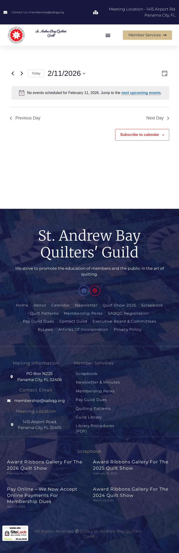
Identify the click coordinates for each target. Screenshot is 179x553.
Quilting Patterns (93, 408)
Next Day (157, 118)
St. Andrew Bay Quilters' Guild (50, 33)
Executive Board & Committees (124, 321)
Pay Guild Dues (38, 321)
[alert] (90, 93)
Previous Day (25, 118)
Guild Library (89, 417)
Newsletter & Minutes (98, 382)
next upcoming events (141, 93)
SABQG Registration (128, 313)
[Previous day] (12, 73)
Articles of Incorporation (83, 329)
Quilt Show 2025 (119, 305)
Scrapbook (152, 305)
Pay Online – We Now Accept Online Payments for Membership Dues (42, 495)
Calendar (60, 305)
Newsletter (86, 305)
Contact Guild (73, 321)
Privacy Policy (127, 329)
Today (36, 73)
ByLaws (45, 329)
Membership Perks (83, 313)
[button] (108, 35)
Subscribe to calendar (139, 135)
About (40, 305)
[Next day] (21, 73)
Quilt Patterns (44, 313)
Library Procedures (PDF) (95, 428)
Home (22, 305)
